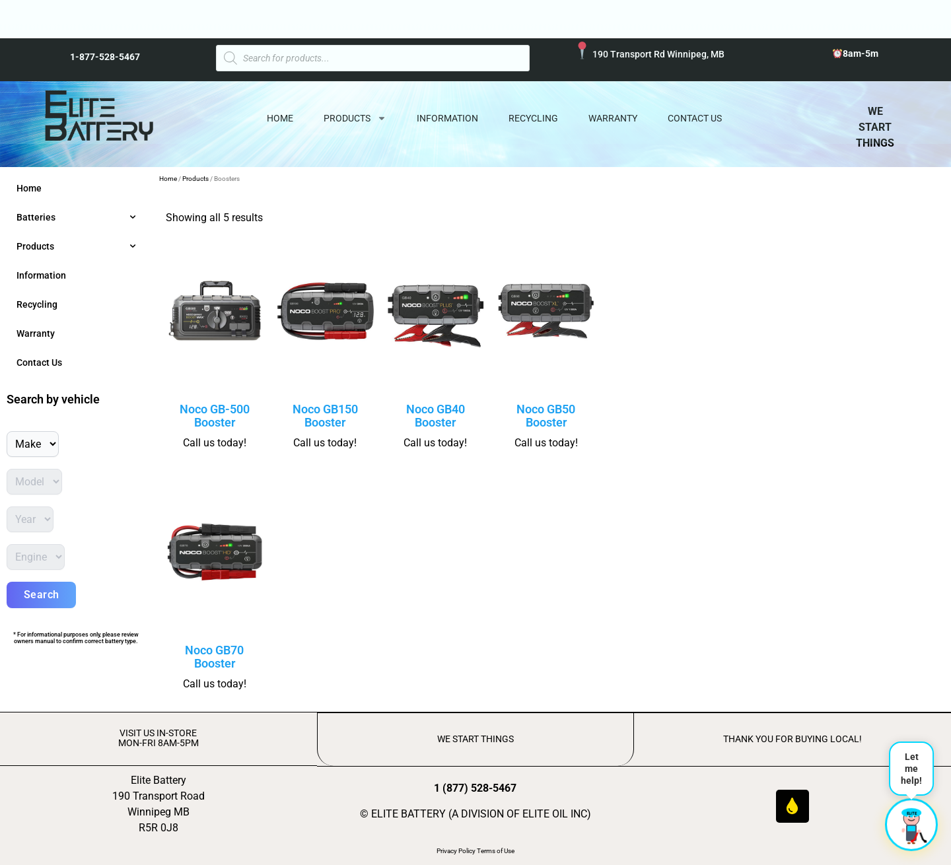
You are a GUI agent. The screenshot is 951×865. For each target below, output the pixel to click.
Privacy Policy (456, 850)
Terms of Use (495, 850)
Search (41, 594)
